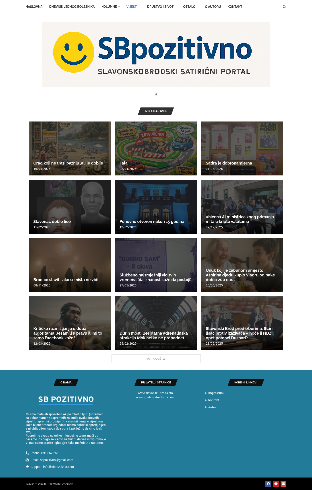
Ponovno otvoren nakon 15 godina (152, 221)
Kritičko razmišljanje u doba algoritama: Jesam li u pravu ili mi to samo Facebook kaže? (67, 333)
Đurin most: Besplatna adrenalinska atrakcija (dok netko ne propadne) (154, 335)
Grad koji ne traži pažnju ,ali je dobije (68, 163)
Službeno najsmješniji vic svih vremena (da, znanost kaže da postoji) (155, 277)
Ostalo (189, 6)
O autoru (213, 6)
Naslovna (34, 6)
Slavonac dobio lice (52, 221)
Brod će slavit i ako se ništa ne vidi (65, 279)
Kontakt (235, 6)
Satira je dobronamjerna (229, 163)
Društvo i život (160, 6)
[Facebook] (156, 94)
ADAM (69, 484)
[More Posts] (156, 359)
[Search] (284, 6)
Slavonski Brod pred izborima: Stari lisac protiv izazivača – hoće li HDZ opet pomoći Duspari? (239, 333)
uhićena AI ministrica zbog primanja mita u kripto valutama (240, 219)
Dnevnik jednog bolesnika (72, 6)
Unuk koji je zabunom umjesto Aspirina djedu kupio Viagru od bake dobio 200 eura (240, 275)
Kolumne (109, 6)
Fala (124, 163)
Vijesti (132, 6)
